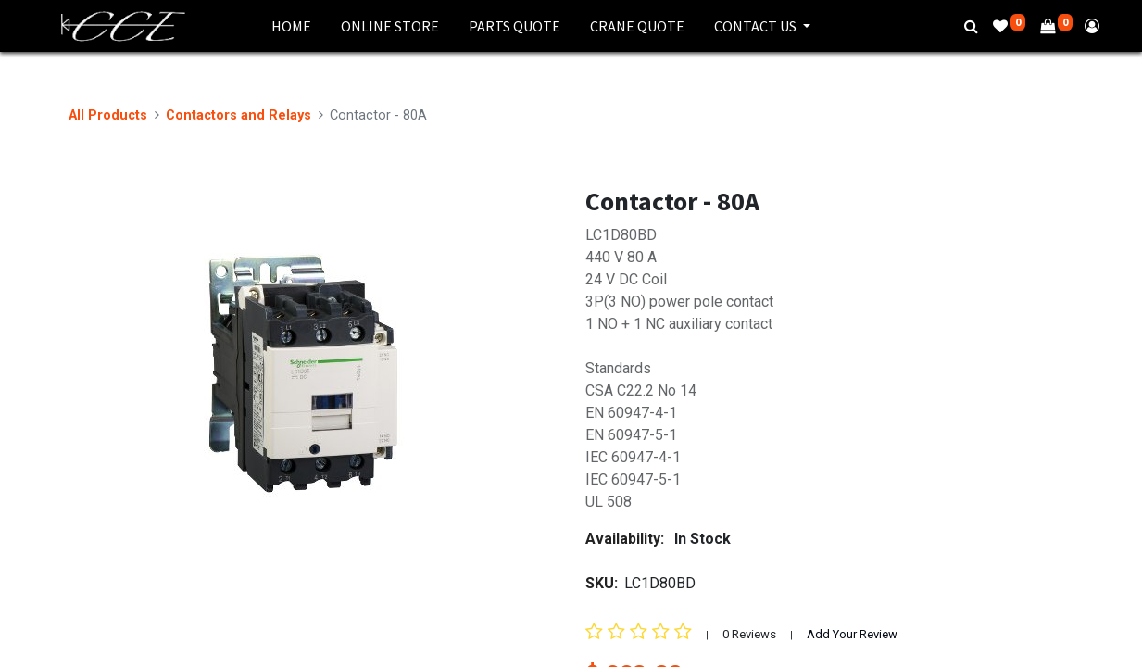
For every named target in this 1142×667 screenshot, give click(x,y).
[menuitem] (291, 26)
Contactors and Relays (238, 115)
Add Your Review (852, 634)
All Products (108, 115)
